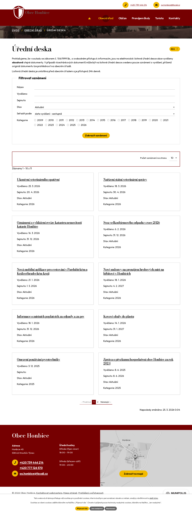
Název (20, 96)
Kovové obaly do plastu (118, 326)
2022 (40, 134)
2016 (112, 130)
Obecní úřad (33, 40)
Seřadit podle (24, 123)
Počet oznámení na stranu (153, 167)
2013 (81, 130)
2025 (72, 134)
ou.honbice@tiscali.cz (170, 4)
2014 (92, 130)
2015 (102, 130)
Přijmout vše (81, 508)
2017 (123, 130)
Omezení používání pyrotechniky (38, 369)
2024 (62, 134)
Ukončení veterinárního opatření (38, 189)
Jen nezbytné (97, 508)
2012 (71, 130)
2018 (133, 130)
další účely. (154, 498)
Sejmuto (21, 110)
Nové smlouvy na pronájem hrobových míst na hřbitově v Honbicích (133, 281)
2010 (51, 130)
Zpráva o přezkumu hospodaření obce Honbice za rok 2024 (138, 371)
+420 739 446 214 (138, 4)
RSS (174, 59)
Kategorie (22, 130)
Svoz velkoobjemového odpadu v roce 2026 (131, 232)
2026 (83, 134)
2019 (144, 130)
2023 (51, 134)
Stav (19, 116)
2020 (155, 130)
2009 (40, 130)
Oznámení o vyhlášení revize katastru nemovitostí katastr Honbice (49, 234)
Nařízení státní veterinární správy (125, 189)
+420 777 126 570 (31, 477)
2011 (61, 130)
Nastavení (112, 508)
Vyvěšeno (22, 103)
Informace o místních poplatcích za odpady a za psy (50, 326)
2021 (165, 130)
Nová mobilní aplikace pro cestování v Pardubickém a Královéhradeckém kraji (52, 281)
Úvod (16, 40)
